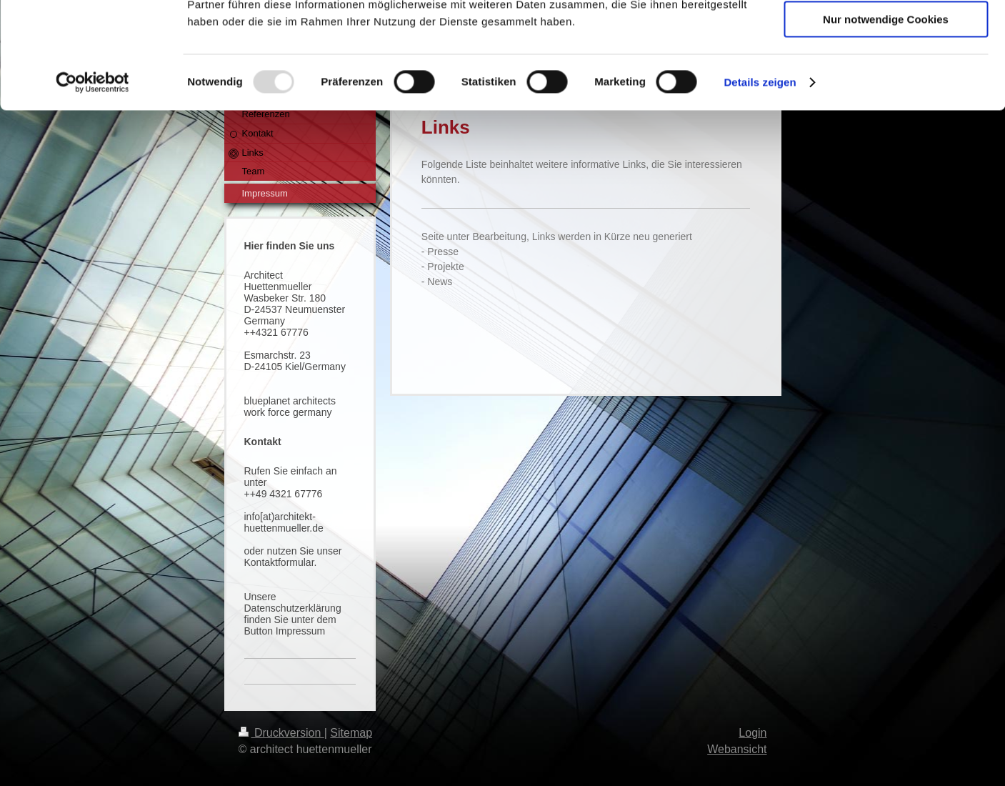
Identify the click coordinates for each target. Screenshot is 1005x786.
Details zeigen (760, 182)
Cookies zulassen (886, 35)
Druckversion (281, 733)
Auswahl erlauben (885, 77)
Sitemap (351, 733)
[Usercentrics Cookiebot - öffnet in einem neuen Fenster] (92, 182)
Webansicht (736, 749)
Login (752, 733)
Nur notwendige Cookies (886, 119)
